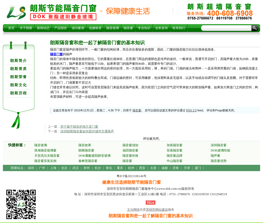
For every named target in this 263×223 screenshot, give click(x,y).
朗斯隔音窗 (86, 150)
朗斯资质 (18, 69)
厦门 (198, 168)
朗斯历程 (18, 93)
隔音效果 (84, 145)
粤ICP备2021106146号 (131, 176)
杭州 (131, 168)
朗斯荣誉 (18, 77)
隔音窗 (128, 28)
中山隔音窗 (174, 161)
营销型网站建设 (157, 209)
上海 (53, 168)
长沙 (97, 168)
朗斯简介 (18, 61)
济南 (175, 168)
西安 (142, 168)
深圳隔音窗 (219, 145)
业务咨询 (161, 28)
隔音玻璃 (112, 28)
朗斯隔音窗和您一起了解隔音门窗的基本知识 (63, 12)
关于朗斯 (26, 28)
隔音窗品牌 (174, 155)
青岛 (109, 168)
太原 (153, 168)
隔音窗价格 (130, 155)
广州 (42, 168)
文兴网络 (133, 209)
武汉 (75, 168)
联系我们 (178, 28)
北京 (64, 168)
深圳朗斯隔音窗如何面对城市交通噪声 (87, 131)
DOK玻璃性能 (220, 150)
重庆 (120, 168)
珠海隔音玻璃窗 (45, 150)
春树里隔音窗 (87, 161)
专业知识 (144, 28)
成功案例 (78, 28)
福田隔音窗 (130, 150)
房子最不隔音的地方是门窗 (79, 126)
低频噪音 (95, 28)
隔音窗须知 (130, 145)
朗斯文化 (18, 85)
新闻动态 (43, 28)
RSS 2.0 (191, 110)
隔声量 (215, 155)
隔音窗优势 (219, 161)
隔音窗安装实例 (45, 161)
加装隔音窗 (174, 145)
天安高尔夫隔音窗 (47, 155)
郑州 (86, 168)
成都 (164, 168)
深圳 (31, 168)
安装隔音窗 (174, 150)
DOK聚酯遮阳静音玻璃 (94, 155)
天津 (187, 168)
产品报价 (60, 28)
